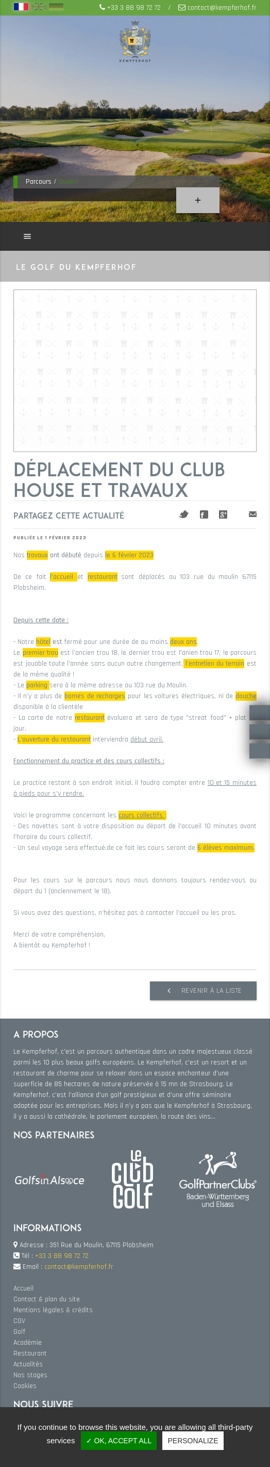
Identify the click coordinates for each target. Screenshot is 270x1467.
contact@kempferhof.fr (222, 7)
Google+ (223, 514)
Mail (253, 514)
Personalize (192, 1441)
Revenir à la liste (203, 990)
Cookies (25, 1386)
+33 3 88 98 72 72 (134, 7)
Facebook (204, 514)
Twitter (184, 514)
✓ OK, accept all (119, 1441)
